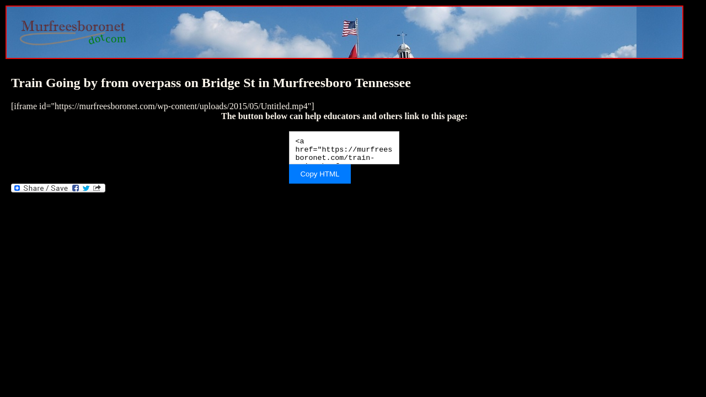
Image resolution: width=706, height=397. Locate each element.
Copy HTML (319, 174)
